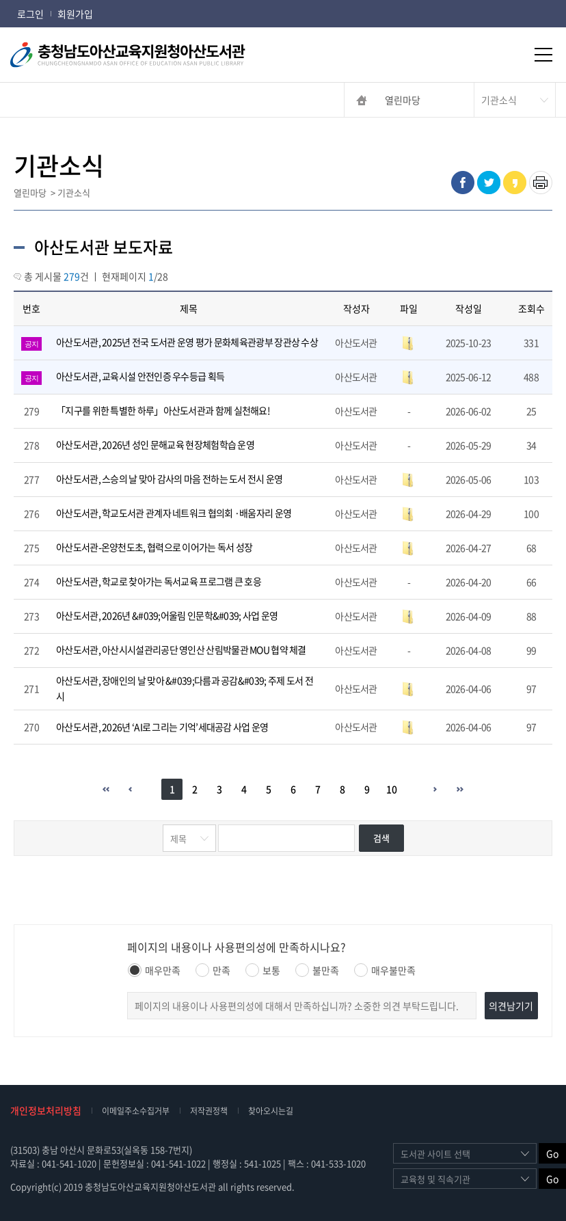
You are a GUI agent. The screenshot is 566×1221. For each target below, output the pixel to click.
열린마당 (402, 100)
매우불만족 (385, 970)
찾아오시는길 (270, 1111)
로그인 (30, 14)
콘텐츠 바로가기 (32, 0)
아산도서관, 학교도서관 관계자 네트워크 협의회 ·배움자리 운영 (173, 513)
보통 (262, 970)
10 (391, 789)
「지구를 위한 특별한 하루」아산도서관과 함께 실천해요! (163, 410)
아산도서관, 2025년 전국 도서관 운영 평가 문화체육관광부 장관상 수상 (187, 342)
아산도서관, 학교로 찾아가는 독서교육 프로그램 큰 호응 (158, 581)
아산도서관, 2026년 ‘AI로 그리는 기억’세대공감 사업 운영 (162, 727)
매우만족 (154, 970)
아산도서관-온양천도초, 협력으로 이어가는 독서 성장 (154, 547)
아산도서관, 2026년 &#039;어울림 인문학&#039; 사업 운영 (167, 615)
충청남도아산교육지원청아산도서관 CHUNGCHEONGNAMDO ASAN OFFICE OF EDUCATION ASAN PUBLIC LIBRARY (150, 54)
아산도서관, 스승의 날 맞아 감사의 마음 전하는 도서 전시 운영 (169, 478)
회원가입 (75, 14)
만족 (213, 970)
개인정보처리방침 (45, 1110)
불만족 (317, 970)
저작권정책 (209, 1111)
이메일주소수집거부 (136, 1111)
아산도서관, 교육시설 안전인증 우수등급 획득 (140, 376)
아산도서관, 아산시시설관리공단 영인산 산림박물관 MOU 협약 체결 (181, 649)
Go (552, 1153)
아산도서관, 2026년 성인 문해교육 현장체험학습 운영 (155, 444)
